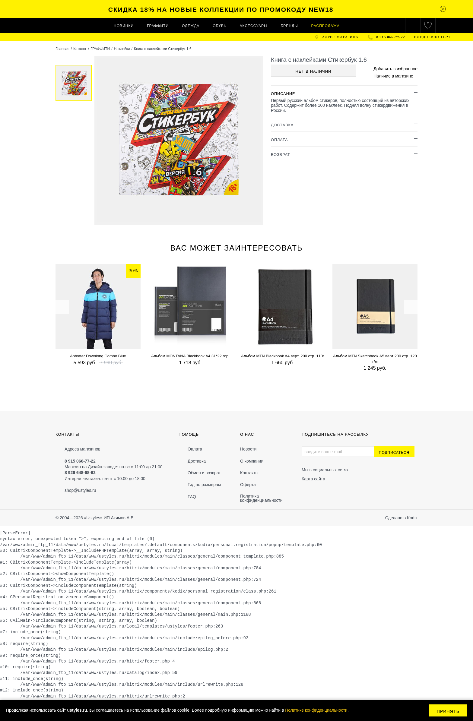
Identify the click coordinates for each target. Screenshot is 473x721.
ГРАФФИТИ (158, 26)
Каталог (80, 49)
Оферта (248, 484)
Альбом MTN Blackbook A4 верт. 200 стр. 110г (282, 356)
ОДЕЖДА (190, 26)
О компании (251, 461)
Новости (248, 449)
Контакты (249, 473)
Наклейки (122, 49)
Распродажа (325, 26)
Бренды (289, 26)
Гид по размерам (204, 484)
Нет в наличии (314, 71)
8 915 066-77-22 (390, 37)
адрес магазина (340, 37)
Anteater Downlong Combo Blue (98, 356)
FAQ (192, 497)
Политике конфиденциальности (316, 710)
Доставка (197, 461)
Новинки (124, 26)
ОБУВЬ (219, 26)
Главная (62, 49)
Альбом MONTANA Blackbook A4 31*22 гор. (190, 356)
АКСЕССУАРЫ (254, 26)
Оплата (195, 449)
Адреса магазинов (82, 449)
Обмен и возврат (204, 473)
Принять (448, 711)
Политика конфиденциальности (261, 498)
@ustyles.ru (85, 490)
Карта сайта (313, 478)
